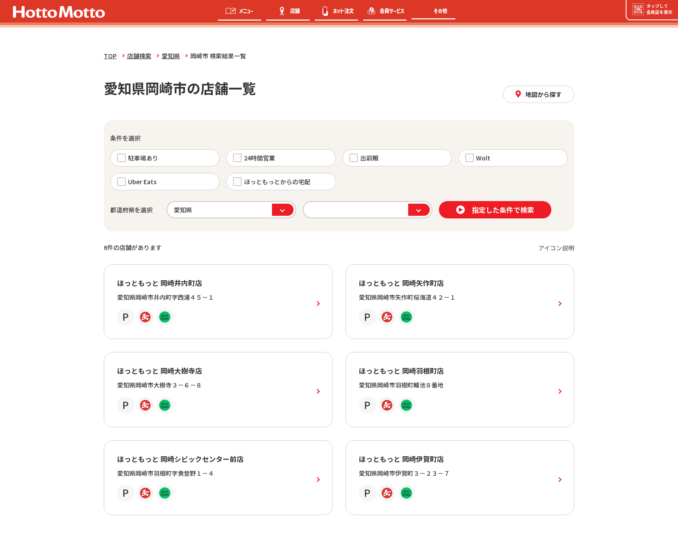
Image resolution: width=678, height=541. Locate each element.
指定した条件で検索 (495, 210)
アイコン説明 (556, 247)
